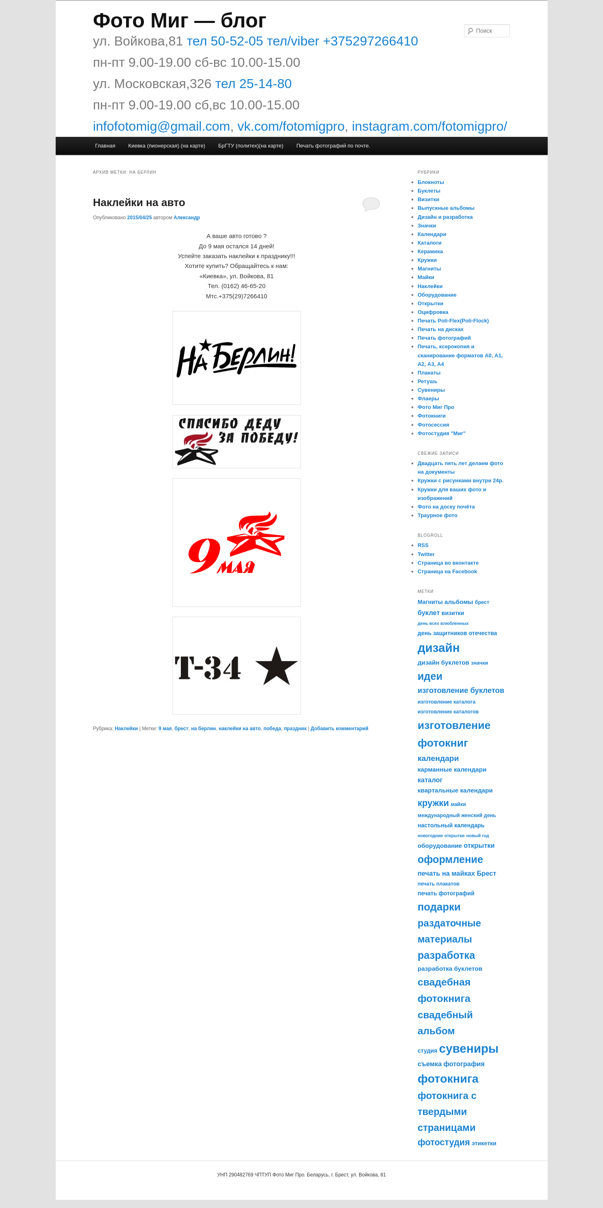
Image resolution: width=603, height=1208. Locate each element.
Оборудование (437, 295)
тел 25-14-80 (253, 83)
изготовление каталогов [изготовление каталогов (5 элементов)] (448, 712)
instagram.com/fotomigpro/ (429, 126)
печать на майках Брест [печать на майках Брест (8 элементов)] (457, 873)
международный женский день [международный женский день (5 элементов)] (457, 815)
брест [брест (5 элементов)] (482, 602)
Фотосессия (433, 425)
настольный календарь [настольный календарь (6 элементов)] (451, 825)
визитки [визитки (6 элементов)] (452, 613)
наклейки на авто (240, 728)
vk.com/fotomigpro (290, 126)
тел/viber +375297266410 (340, 41)
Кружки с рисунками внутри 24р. (461, 480)
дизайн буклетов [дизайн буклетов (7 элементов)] (443, 662)
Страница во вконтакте (448, 563)
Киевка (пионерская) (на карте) (166, 146)
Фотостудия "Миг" (442, 433)
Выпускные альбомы (446, 208)
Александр (186, 217)
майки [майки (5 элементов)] (458, 804)
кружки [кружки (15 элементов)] (433, 803)
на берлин (203, 728)
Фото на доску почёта (446, 507)
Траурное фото (437, 515)
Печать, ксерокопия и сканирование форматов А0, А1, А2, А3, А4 (460, 355)
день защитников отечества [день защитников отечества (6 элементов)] (457, 633)
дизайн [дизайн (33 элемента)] (439, 647)
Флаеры (428, 398)
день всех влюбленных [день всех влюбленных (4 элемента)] (443, 623)
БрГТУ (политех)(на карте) (250, 146)
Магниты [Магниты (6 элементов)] (430, 602)
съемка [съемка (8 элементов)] (430, 1063)
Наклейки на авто (139, 202)
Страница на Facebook (447, 571)
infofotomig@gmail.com (161, 126)
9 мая (165, 728)
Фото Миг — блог (179, 20)
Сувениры (431, 390)
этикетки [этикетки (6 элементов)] (484, 1143)
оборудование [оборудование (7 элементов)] (440, 845)
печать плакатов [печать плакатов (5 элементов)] (439, 884)
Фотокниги (432, 416)
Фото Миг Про (436, 407)
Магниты (429, 269)
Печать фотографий (444, 338)
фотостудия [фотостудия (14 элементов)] (444, 1142)
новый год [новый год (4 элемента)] (477, 835)
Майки (426, 277)
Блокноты (431, 182)
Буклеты (429, 191)
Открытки (431, 303)
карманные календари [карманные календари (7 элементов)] (452, 769)
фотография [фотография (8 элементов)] (464, 1063)
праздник (295, 728)
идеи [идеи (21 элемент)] (430, 676)
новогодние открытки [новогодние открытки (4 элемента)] (441, 835)
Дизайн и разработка (445, 217)
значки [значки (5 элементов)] (479, 663)
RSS (423, 545)
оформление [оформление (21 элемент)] (450, 859)
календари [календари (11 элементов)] (438, 758)
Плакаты (429, 373)
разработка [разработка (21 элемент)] (446, 955)
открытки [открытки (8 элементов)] (479, 845)
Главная (105, 146)
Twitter (426, 554)
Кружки (427, 260)
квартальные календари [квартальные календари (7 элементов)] (455, 790)
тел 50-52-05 (223, 41)
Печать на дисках (441, 329)
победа (272, 728)
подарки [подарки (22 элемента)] (439, 907)
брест (182, 728)
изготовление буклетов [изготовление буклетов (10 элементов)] (461, 690)
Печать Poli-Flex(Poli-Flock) (453, 321)
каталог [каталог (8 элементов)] (430, 779)
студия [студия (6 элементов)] (427, 1050)
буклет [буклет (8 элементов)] (429, 612)
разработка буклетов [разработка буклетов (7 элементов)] (450, 968)
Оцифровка (433, 312)
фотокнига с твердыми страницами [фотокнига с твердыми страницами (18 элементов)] (447, 1111)
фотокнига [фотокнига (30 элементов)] (448, 1078)
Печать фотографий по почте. (333, 146)
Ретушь (427, 381)
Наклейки (126, 728)
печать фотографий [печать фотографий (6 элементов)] (446, 893)
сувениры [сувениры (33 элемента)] (468, 1048)
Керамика (430, 251)
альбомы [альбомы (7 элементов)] (458, 601)
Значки (427, 226)
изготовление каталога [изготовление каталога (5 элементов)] (447, 702)
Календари (432, 234)
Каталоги (429, 243)
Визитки (428, 199)
